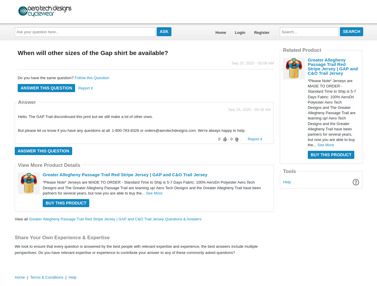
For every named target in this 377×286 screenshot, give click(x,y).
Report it (85, 88)
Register (261, 32)
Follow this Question (92, 78)
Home (220, 32)
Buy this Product (66, 203)
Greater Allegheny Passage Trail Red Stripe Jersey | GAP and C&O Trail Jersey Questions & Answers (115, 219)
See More (154, 193)
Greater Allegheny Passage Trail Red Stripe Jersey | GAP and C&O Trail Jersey (125, 174)
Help (287, 182)
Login (240, 32)
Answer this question (46, 88)
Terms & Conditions (46, 277)
